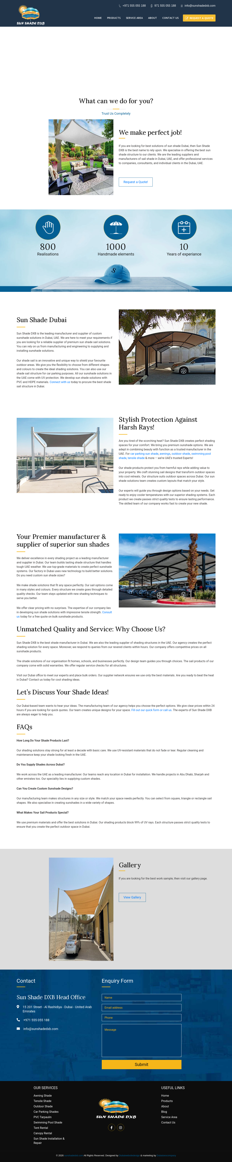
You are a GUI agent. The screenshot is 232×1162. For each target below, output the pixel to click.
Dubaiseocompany (166, 1155)
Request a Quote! (136, 182)
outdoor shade (181, 453)
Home (98, 18)
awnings (165, 453)
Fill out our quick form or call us (151, 710)
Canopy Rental (43, 1133)
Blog (164, 1111)
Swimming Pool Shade (48, 1122)
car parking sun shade (144, 453)
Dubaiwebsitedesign (129, 1155)
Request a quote (201, 18)
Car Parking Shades (46, 1111)
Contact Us (170, 18)
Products (114, 18)
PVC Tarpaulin (43, 1117)
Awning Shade (43, 1095)
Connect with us (60, 382)
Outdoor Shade (43, 1106)
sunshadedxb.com (73, 1155)
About (152, 18)
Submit (141, 1064)
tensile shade (136, 458)
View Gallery (132, 897)
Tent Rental (41, 1128)
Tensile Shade (42, 1101)
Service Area (134, 18)
